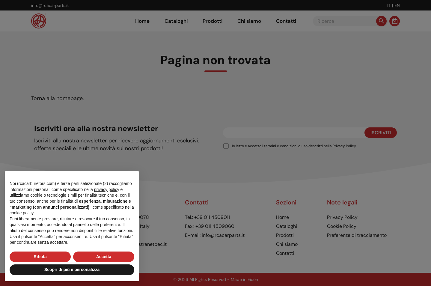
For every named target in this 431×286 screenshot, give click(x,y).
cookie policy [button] (21, 212)
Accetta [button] (103, 256)
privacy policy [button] (106, 189)
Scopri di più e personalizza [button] (72, 269)
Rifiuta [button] (40, 256)
